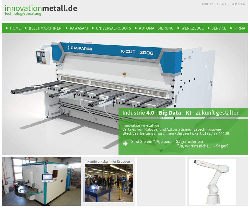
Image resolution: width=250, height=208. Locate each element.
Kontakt (208, 4)
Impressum (238, 4)
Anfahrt (223, 4)
